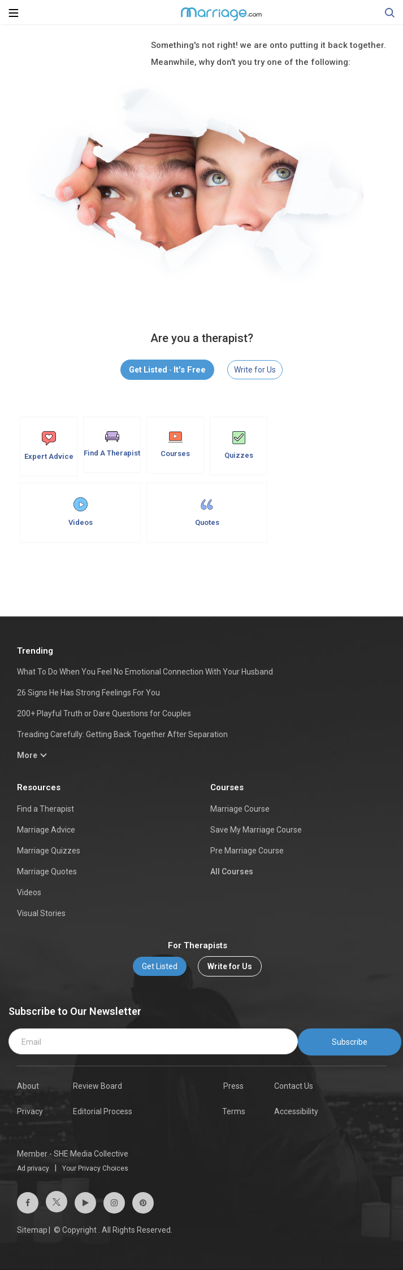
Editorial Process (102, 1111)
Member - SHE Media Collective (72, 1153)
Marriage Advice (46, 829)
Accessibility (296, 1111)
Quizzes (238, 445)
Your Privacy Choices (95, 1168)
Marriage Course (240, 808)
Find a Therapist (45, 808)
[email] (153, 1041)
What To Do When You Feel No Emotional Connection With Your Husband (145, 671)
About (28, 1086)
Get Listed (159, 966)
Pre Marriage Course (247, 850)
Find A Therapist (112, 444)
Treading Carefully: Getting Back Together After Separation (122, 734)
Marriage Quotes (47, 871)
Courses (175, 444)
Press (233, 1086)
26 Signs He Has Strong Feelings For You (88, 692)
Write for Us (255, 369)
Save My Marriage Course (256, 829)
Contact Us (293, 1086)
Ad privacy (33, 1168)
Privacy (30, 1111)
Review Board (97, 1086)
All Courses (231, 871)
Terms (233, 1111)
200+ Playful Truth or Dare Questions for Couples (104, 713)
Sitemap (32, 1229)
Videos (80, 512)
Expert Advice (48, 446)
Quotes (207, 512)
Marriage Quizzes (48, 850)
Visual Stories (41, 913)
